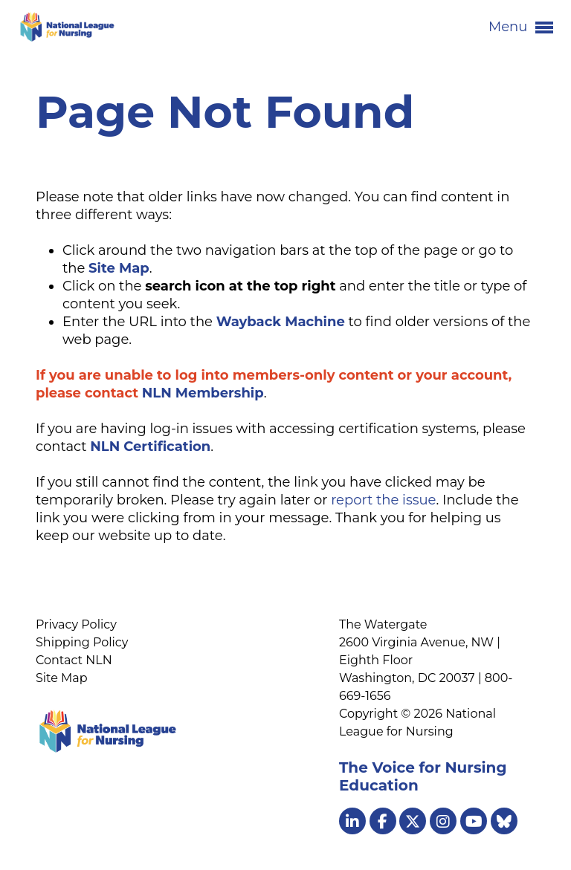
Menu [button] (520, 27)
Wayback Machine (280, 322)
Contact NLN (74, 660)
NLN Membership (203, 393)
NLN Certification (150, 446)
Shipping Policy (82, 642)
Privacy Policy (76, 624)
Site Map (62, 678)
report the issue (383, 500)
